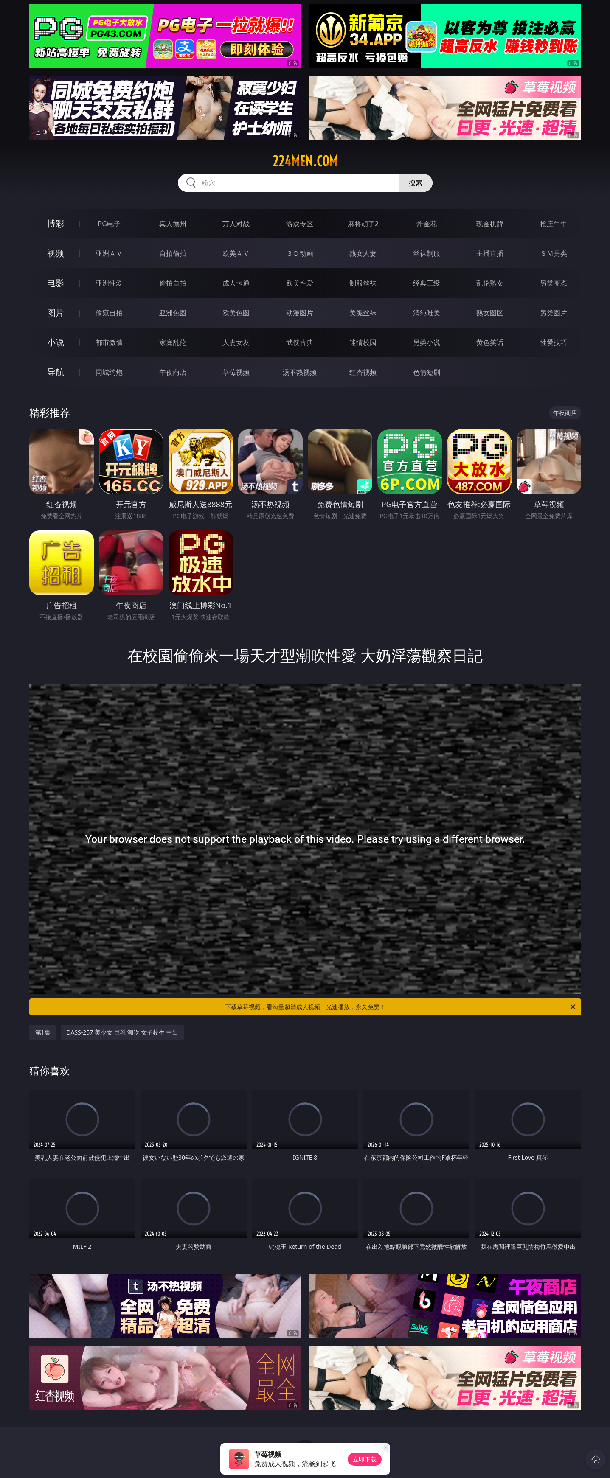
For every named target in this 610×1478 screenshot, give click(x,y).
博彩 (55, 223)
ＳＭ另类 (553, 253)
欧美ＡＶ (236, 253)
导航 (55, 372)
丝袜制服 (426, 253)
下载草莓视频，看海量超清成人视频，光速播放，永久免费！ (401, 1007)
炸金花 (426, 223)
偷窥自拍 (109, 312)
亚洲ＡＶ (109, 253)
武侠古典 (299, 342)
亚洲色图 (172, 312)
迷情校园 (363, 342)
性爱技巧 (553, 342)
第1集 (43, 1032)
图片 (55, 312)
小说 (55, 342)
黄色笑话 (489, 342)
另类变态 (553, 283)
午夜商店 (172, 372)
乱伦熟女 (489, 283)
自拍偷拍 (172, 253)
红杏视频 (363, 372)
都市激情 (109, 342)
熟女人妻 (363, 253)
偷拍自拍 (172, 283)
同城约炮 (109, 372)
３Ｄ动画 (299, 253)
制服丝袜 (363, 283)
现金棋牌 (489, 223)
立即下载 (365, 1459)
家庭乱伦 (172, 342)
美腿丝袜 (363, 312)
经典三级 (426, 283)
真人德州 (172, 223)
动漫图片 (299, 312)
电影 (55, 283)
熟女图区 (489, 312)
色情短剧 (426, 372)
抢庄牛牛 (553, 223)
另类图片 (553, 312)
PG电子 (109, 223)
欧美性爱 (299, 283)
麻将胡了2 (363, 223)
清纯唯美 (426, 312)
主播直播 (489, 253)
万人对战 (236, 223)
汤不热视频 (300, 372)
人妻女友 (236, 342)
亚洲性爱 (109, 283)
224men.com (305, 161)
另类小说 (426, 342)
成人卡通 (236, 283)
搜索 (415, 183)
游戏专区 (299, 223)
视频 (55, 253)
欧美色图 (236, 312)
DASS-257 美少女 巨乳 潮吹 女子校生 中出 (122, 1032)
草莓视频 (236, 372)
